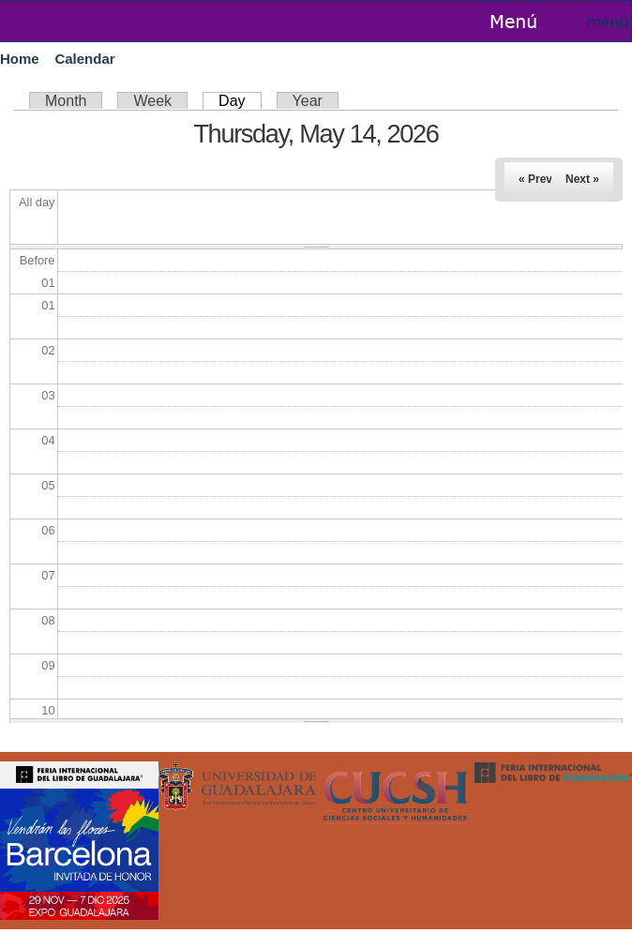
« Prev (535, 179)
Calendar (84, 59)
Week (152, 101)
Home (19, 59)
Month (65, 101)
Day (239, 101)
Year (308, 101)
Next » (582, 179)
